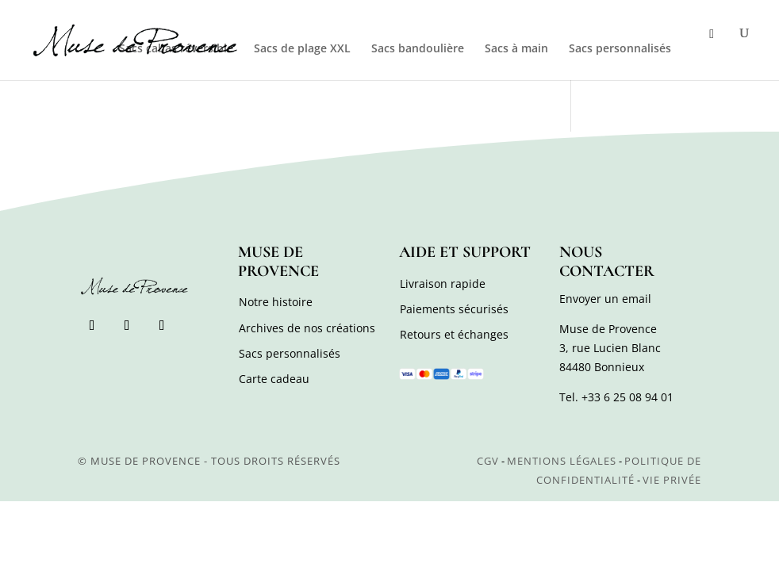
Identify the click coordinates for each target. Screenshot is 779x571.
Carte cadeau (274, 378)
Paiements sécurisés (454, 308)
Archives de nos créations (307, 327)
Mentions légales (561, 461)
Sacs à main (516, 49)
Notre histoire (276, 301)
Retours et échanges (454, 334)
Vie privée (672, 480)
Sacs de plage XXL (302, 49)
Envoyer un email (605, 298)
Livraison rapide (442, 283)
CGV (488, 461)
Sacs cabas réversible (176, 49)
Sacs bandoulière (417, 49)
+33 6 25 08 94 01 (627, 396)
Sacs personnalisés (620, 49)
